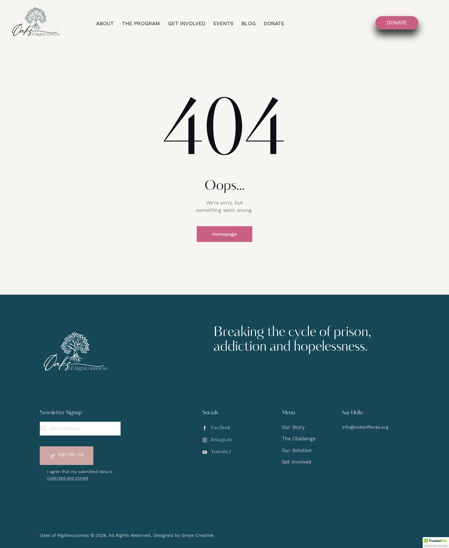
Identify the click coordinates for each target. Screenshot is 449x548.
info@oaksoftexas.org (365, 427)
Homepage (224, 234)
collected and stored (67, 478)
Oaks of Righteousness (64, 535)
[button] (436, 542)
